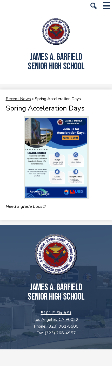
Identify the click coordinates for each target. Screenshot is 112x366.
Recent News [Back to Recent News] (18, 99)
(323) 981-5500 (62, 326)
